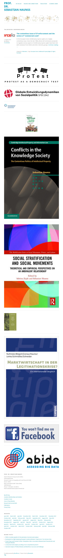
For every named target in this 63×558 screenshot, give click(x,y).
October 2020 (7, 518)
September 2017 (17, 520)
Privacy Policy (7, 507)
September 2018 (36, 518)
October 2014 (42, 522)
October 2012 (34, 524)
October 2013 (20, 524)
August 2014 (50, 522)
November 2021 (52, 516)
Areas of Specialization (9, 501)
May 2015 (28, 522)
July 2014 (6, 524)
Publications (43, 3)
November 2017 (8, 520)
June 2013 (27, 524)
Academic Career (53, 3)
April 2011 (6, 526)
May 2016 (40, 520)
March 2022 (35, 516)
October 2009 (29, 526)
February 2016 (47, 520)
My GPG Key (18, 3)
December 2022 (27, 516)
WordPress (16, 553)
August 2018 (45, 518)
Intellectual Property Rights (45, 51)
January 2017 (26, 520)
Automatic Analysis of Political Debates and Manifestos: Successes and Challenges (24, 546)
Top (5, 555)
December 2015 (8, 522)
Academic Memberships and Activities (13, 497)
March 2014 (12, 524)
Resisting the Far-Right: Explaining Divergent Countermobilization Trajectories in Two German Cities (28, 539)
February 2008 (51, 526)
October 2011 (49, 524)
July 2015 (23, 522)
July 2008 (44, 526)
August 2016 (33, 520)
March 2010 (21, 526)
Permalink (19, 53)
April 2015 (35, 522)
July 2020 (14, 518)
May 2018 (51, 518)
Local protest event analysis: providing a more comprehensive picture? (21, 544)
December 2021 (43, 516)
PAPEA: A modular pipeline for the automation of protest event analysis (21, 537)
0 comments (7, 42)
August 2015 (16, 522)
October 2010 (13, 526)
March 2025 (13, 516)
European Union (34, 51)
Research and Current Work (31, 3)
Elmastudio (30, 553)
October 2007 (7, 528)
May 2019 (28, 518)
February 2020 (21, 518)
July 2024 (19, 516)
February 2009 (37, 526)
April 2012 (42, 524)
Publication (24, 51)
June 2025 (6, 516)
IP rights (53, 51)
